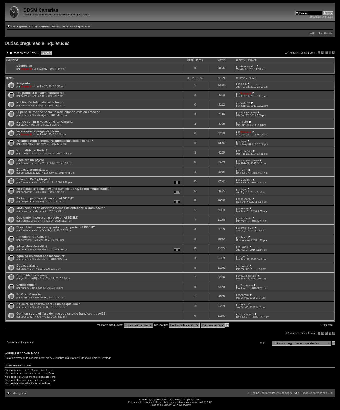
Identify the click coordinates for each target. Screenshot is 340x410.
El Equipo (253, 393)
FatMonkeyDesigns (166, 402)
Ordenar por (177, 324)
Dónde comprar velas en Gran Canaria (44, 121)
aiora (23, 268)
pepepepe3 (27, 115)
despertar (26, 191)
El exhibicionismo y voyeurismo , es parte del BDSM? (55, 227)
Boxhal (244, 246)
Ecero (243, 170)
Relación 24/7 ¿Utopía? (33, 179)
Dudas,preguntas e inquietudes (71, 26)
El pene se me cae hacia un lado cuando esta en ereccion (58, 112)
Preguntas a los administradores (40, 93)
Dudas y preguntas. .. (32, 169)
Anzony (244, 208)
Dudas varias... (27, 265)
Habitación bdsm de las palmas (39, 102)
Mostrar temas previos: (125, 324)
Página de (307, 52)
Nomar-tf (26, 68)
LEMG (24, 124)
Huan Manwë (184, 404)
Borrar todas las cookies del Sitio (280, 393)
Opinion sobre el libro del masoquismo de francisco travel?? (60, 313)
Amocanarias (247, 66)
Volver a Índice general (20, 342)
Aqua (243, 141)
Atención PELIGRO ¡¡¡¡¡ (33, 236)
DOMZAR (246, 151)
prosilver (193, 402)
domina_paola (248, 112)
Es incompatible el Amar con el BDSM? (45, 198)
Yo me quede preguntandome (37, 131)
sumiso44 (26, 297)
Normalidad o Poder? (32, 150)
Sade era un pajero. (30, 160)
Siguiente (327, 324)
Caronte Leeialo (30, 153)
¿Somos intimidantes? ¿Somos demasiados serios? (54, 141)
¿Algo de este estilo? (32, 246)
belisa (24, 96)
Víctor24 (25, 105)
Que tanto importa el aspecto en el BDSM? (47, 217)
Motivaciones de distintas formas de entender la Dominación (60, 208)
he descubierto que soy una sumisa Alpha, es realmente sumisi (62, 188)
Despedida (24, 65)
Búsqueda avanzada (321, 16)
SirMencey (27, 144)
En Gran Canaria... (29, 294)
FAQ (311, 33)
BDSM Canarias (40, 26)
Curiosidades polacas (32, 275)
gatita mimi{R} (29, 278)
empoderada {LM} (31, 172)
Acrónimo (26, 239)
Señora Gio (247, 227)
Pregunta (23, 83)
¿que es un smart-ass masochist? (41, 256)
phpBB (155, 399)
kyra (242, 256)
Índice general (19, 26)
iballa (243, 83)
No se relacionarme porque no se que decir (48, 304)
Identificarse (326, 33)
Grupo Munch (26, 284)
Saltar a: (265, 343)
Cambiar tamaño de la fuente (329, 25)
